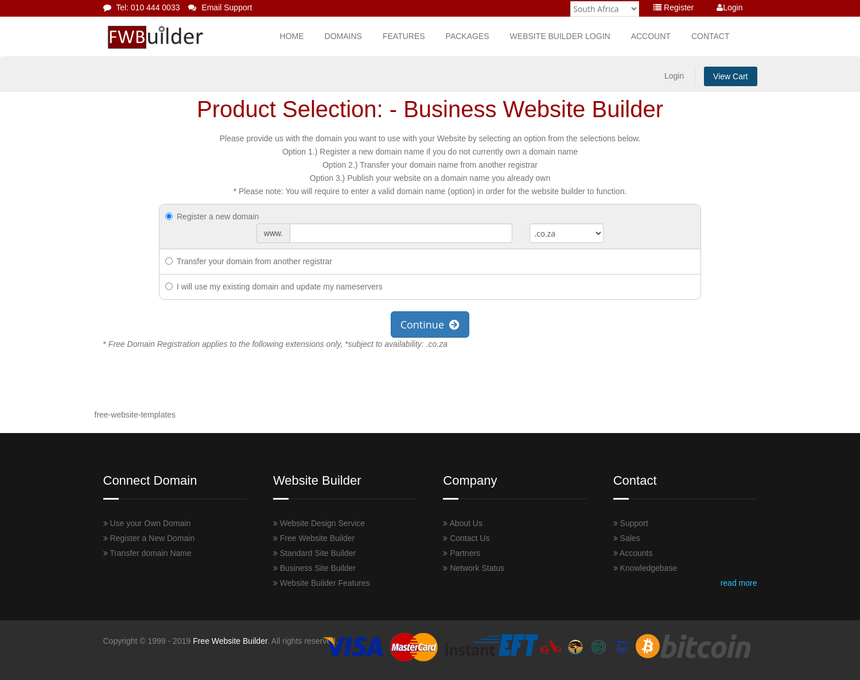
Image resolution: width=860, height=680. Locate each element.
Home (292, 36)
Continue (430, 324)
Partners (461, 553)
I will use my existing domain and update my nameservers (274, 286)
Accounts (633, 553)
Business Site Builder (314, 568)
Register (673, 7)
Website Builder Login (560, 36)
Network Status (473, 568)
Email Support (220, 7)
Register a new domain (212, 216)
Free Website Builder (314, 538)
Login (729, 7)
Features (404, 36)
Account (651, 36)
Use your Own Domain (147, 523)
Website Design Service (319, 523)
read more (739, 583)
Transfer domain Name (147, 553)
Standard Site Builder (314, 553)
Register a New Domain (149, 538)
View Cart (730, 76)
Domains (343, 36)
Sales (626, 538)
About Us (462, 523)
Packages (467, 36)
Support (630, 523)
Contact (710, 36)
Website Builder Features (321, 583)
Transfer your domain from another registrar (248, 261)
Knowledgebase (645, 568)
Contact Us (466, 538)
